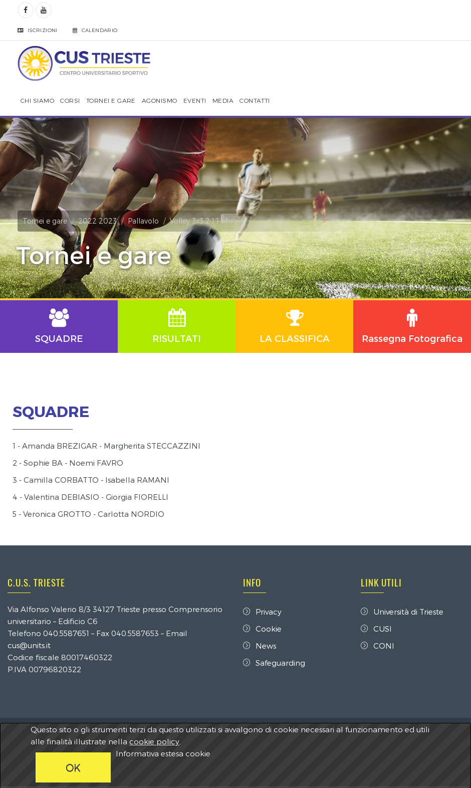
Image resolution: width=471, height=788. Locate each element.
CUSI (376, 628)
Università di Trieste (402, 611)
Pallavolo (143, 221)
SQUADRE (51, 411)
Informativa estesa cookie (163, 753)
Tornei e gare (45, 221)
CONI (377, 645)
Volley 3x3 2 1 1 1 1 (199, 221)
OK (73, 767)
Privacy (262, 611)
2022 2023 (97, 221)
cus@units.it (29, 645)
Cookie (262, 628)
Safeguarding (274, 662)
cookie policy (154, 741)
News (259, 645)
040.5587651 (66, 633)
